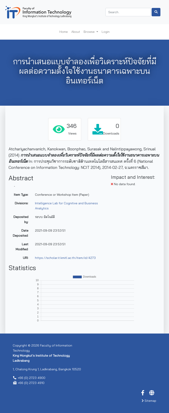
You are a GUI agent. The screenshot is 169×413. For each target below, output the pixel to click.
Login (106, 32)
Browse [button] (90, 32)
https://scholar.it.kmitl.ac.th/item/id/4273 (65, 258)
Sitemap (149, 401)
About (75, 32)
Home (63, 32)
